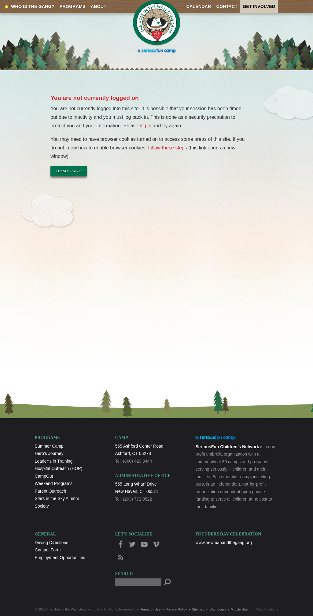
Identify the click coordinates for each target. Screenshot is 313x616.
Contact (227, 6)
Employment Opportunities (60, 557)
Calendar (198, 6)
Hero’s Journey (49, 453)
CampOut (44, 476)
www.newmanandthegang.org (223, 542)
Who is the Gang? (32, 6)
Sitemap (198, 609)
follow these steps (167, 147)
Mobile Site (239, 609)
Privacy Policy (176, 609)
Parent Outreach (50, 491)
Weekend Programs (53, 483)
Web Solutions (267, 609)
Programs (73, 6)
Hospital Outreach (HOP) (59, 468)
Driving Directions (51, 542)
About (98, 6)
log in (145, 125)
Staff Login (217, 609)
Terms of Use (151, 609)
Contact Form (48, 549)
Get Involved (259, 6)
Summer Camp (49, 446)
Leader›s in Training (54, 461)
